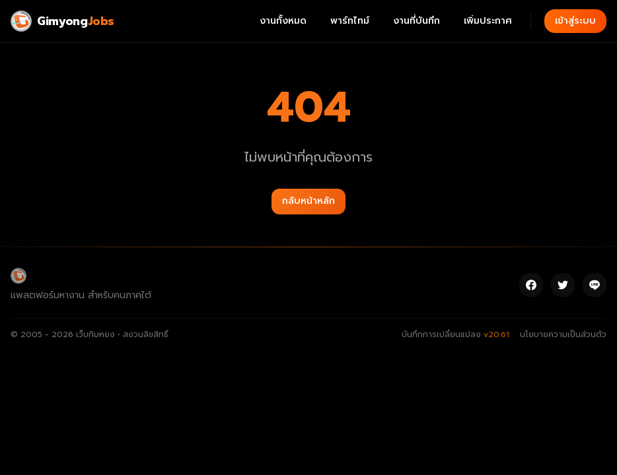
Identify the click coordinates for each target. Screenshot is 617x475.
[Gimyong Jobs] (62, 21)
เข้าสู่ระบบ (575, 21)
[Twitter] (563, 285)
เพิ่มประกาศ (488, 21)
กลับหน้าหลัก (308, 201)
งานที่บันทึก (416, 21)
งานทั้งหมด (283, 21)
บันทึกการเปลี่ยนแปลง (455, 334)
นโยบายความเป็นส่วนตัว (563, 334)
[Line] (594, 285)
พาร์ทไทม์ (349, 21)
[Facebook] (531, 285)
